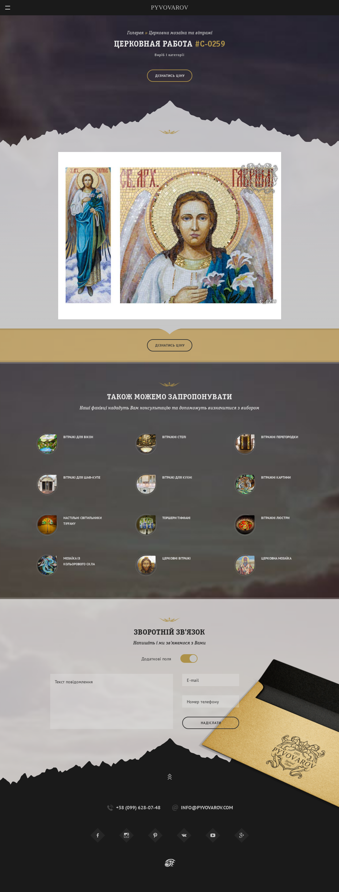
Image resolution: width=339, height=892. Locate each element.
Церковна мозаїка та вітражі (180, 33)
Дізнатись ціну (170, 75)
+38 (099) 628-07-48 (133, 807)
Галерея (135, 33)
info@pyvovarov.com (202, 807)
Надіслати (211, 723)
